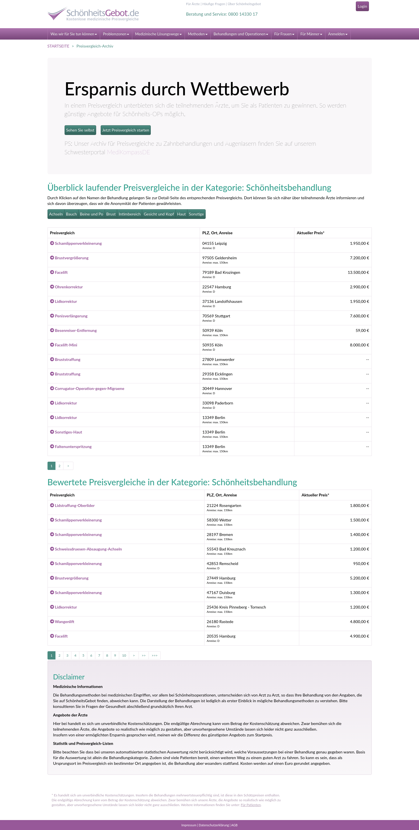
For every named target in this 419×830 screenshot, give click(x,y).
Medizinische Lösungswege (158, 34)
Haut (181, 213)
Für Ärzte (193, 4)
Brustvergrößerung (69, 257)
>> (144, 655)
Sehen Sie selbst (80, 130)
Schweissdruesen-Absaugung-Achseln (86, 549)
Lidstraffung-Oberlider (72, 505)
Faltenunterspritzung (71, 446)
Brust (111, 213)
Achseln (56, 213)
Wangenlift (62, 621)
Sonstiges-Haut (66, 432)
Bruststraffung (65, 359)
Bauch (71, 213)
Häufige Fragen (213, 4)
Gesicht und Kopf (159, 213)
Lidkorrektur (63, 301)
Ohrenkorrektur (66, 286)
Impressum (189, 825)
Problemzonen (116, 34)
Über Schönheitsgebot (244, 4)
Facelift (59, 272)
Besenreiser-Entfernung (73, 330)
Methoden (197, 34)
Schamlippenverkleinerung (76, 243)
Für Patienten (251, 805)
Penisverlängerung (69, 315)
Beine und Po (91, 213)
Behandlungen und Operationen (241, 34)
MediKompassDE (128, 151)
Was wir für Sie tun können (74, 34)
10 (124, 655)
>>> (155, 655)
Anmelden (338, 34)
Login (362, 6)
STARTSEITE (58, 46)
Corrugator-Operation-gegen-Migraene (87, 388)
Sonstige (196, 213)
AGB (234, 825)
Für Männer (311, 34)
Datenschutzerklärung (214, 825)
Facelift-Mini (63, 344)
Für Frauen (284, 34)
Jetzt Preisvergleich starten (125, 130)
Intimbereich (130, 213)
